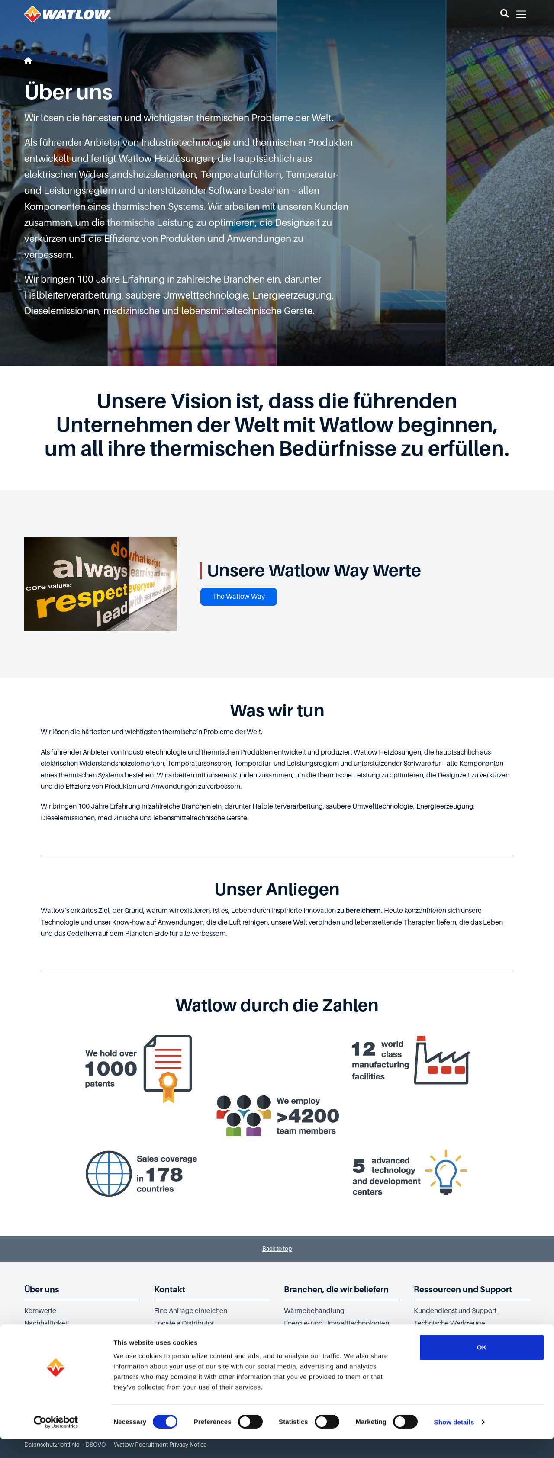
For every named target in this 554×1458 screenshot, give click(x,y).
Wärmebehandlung (314, 1311)
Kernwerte (40, 1311)
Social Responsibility (55, 1335)
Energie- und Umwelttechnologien (336, 1323)
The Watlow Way (239, 597)
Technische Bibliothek (447, 1335)
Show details (454, 1441)
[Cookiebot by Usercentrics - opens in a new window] (56, 1441)
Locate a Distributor (184, 1323)
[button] (504, 14)
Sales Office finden (182, 1335)
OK (482, 1366)
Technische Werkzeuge (449, 1323)
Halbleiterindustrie (312, 1335)
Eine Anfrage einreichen (190, 1311)
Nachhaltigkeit (46, 1323)
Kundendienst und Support (455, 1311)
